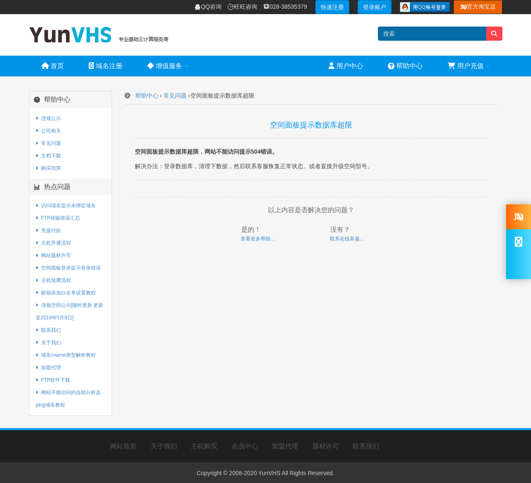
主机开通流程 (53, 243)
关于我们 (48, 343)
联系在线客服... (347, 239)
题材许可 (325, 446)
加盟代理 (48, 367)
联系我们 (48, 330)
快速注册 (332, 7)
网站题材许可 (53, 255)
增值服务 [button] (167, 65)
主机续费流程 (53, 280)
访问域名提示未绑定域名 (66, 205)
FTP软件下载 (53, 380)
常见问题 (48, 143)
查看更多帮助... (258, 239)
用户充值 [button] (469, 65)
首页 (52, 65)
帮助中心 (405, 65)
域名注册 (105, 65)
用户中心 (346, 65)
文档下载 (48, 156)
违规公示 (48, 118)
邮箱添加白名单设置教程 (66, 293)
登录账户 (374, 7)
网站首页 (123, 446)
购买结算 (48, 168)
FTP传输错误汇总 (58, 218)
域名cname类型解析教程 (66, 355)
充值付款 (48, 230)
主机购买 (204, 446)
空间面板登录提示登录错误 (68, 268)
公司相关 (48, 131)
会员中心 (244, 446)
